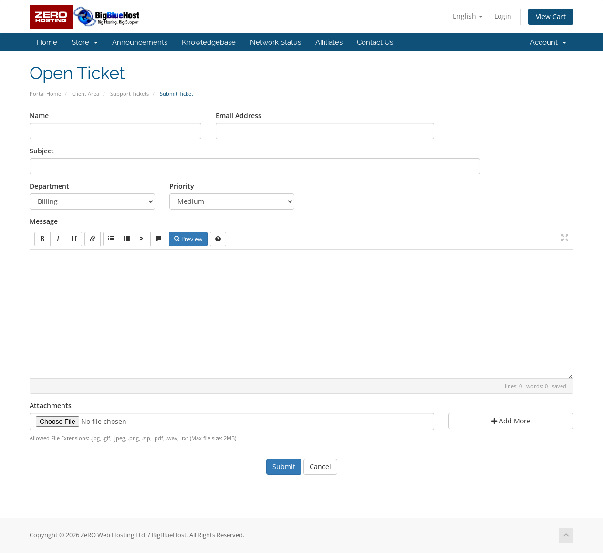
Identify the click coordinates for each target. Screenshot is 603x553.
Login (502, 15)
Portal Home (45, 93)
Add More (510, 420)
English (468, 15)
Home (47, 42)
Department (49, 186)
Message (44, 221)
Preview (188, 239)
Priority (181, 186)
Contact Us (375, 42)
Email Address (238, 115)
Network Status (275, 42)
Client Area (85, 93)
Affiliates (329, 42)
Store (85, 42)
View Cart (551, 16)
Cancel (320, 466)
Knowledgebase (209, 42)
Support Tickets (129, 93)
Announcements (139, 42)
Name (39, 115)
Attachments (51, 405)
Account (548, 42)
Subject (42, 150)
